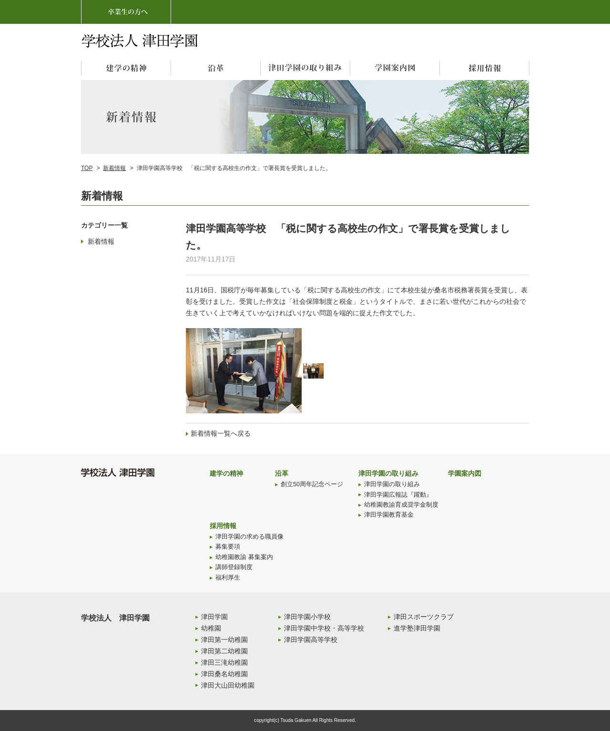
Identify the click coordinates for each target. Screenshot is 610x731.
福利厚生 (227, 577)
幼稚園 (211, 628)
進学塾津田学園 (417, 628)
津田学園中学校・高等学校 (324, 628)
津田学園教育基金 (389, 514)
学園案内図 (464, 473)
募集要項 (227, 546)
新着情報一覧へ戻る (221, 433)
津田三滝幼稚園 (224, 662)
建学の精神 (226, 473)
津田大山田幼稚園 (227, 685)
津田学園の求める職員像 (249, 536)
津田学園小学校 (307, 617)
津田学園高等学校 (310, 639)
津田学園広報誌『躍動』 (398, 494)
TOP (86, 168)
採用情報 (223, 526)
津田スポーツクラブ (424, 617)
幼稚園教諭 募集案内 (244, 557)
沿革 (281, 473)
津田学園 (214, 617)
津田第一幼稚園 (224, 639)
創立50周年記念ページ (312, 484)
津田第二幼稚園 (224, 651)
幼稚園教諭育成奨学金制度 (401, 504)
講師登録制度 (234, 567)
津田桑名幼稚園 (224, 674)
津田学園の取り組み (388, 473)
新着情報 (114, 168)
